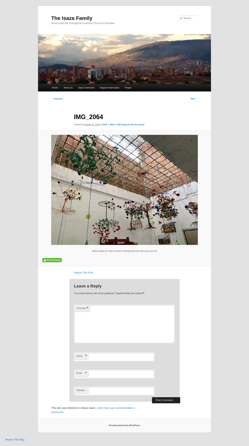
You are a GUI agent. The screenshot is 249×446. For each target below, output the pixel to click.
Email (81, 373)
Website (80, 390)
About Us (68, 87)
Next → (194, 99)
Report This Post (83, 272)
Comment (82, 308)
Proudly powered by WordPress (124, 425)
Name (81, 356)
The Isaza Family (71, 18)
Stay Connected (86, 87)
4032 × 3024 (108, 124)
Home (55, 87)
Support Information (109, 87)
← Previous (57, 99)
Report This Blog (14, 439)
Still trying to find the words (130, 124)
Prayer (128, 87)
